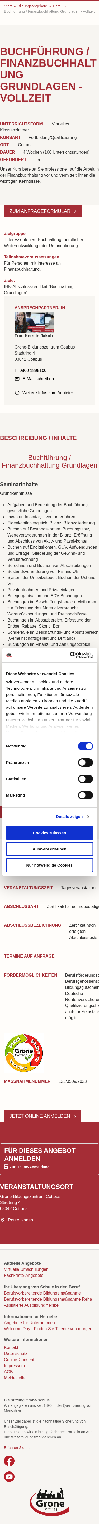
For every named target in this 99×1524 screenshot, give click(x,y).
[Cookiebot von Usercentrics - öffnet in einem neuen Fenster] (70, 655)
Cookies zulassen (49, 833)
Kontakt (11, 1347)
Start (8, 6)
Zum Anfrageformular (41, 211)
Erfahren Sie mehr (19, 1448)
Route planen (20, 1220)
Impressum (14, 1365)
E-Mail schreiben (38, 379)
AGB (8, 1372)
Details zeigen (69, 816)
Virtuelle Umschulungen (26, 1269)
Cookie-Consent (19, 1359)
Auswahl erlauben (49, 849)
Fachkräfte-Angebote (23, 1275)
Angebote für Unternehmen (29, 1322)
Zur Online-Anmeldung (30, 1167)
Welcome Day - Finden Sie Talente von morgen (48, 1329)
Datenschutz (15, 1353)
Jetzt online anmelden (41, 1116)
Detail (57, 6)
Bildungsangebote (32, 6)
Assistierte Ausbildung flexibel (32, 1305)
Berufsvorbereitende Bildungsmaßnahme (42, 1293)
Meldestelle (14, 1378)
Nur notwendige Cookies (49, 865)
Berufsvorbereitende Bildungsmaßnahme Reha (48, 1299)
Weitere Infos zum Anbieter (47, 393)
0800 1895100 (33, 370)
